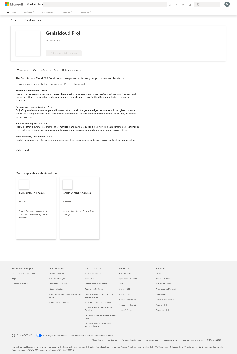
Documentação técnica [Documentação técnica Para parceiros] (94, 289)
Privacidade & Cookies (131, 339)
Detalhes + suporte (72, 69)
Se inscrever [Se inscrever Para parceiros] (90, 278)
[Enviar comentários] (169, 4)
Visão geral (23, 69)
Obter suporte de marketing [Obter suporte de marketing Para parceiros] (96, 284)
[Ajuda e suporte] (176, 4)
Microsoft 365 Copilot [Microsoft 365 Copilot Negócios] (127, 305)
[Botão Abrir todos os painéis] (11, 12)
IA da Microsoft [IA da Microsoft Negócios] (124, 273)
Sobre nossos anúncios (193, 339)
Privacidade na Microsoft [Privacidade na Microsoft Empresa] (166, 289)
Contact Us (112, 339)
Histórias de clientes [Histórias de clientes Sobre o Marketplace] (20, 284)
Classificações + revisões (45, 69)
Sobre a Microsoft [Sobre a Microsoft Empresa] (163, 278)
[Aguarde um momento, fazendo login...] (227, 4)
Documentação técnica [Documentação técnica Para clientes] (58, 284)
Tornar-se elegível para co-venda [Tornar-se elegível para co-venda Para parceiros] (98, 302)
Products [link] (15, 20)
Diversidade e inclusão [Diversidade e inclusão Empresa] (165, 299)
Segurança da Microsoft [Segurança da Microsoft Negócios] (127, 278)
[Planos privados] (189, 4)
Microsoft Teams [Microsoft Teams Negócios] (125, 310)
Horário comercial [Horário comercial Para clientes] (56, 273)
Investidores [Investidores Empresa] (161, 294)
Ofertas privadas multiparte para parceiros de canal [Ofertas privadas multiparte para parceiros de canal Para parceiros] (98, 324)
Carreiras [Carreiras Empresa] (159, 273)
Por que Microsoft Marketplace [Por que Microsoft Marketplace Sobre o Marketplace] (24, 273)
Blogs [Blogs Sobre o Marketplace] (14, 278)
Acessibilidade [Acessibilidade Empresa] (162, 305)
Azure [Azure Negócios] (120, 284)
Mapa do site (97, 339)
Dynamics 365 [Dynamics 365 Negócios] (124, 289)
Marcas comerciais (170, 339)
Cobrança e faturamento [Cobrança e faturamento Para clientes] (59, 302)
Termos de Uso (151, 339)
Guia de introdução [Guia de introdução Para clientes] (57, 278)
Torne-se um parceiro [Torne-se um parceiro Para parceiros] (93, 273)
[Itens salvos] (183, 4)
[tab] (24, 69)
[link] (36, 208)
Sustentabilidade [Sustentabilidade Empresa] (163, 310)
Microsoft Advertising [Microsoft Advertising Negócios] (127, 299)
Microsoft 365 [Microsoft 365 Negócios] (124, 294)
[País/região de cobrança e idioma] (207, 4)
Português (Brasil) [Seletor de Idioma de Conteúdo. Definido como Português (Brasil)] (24, 335)
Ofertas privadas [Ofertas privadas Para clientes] (56, 289)
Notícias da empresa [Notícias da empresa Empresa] (164, 284)
